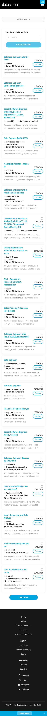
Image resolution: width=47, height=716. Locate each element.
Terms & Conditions (23, 626)
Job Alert (23, 669)
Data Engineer (10, 360)
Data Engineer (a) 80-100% (16, 138)
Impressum (23, 630)
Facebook (25, 675)
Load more (23, 597)
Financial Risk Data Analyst (16, 409)
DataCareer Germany (23, 635)
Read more (24, 713)
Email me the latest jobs (17, 32)
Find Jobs (23, 665)
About (23, 621)
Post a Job (24, 645)
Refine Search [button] (23, 19)
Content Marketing (23, 650)
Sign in (23, 654)
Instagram (25, 685)
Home (23, 617)
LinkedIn (25, 689)
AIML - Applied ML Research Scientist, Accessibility (13, 282)
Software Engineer (12, 385)
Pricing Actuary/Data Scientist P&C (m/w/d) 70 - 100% (16, 250)
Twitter (25, 680)
